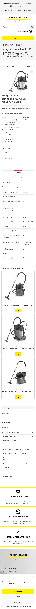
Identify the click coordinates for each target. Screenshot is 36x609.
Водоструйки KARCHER (9, 436)
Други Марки (6, 423)
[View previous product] (3, 66)
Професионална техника (10, 432)
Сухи (6, 472)
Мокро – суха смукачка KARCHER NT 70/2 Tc (18, 349)
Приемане (18, 591)
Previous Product (9, 66)
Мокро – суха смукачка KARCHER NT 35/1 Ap (18, 392)
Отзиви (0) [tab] (18, 177)
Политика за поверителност (25, 606)
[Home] (3, 57)
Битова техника (7, 418)
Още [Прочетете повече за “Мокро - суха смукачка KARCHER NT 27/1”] (18, 310)
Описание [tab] (18, 172)
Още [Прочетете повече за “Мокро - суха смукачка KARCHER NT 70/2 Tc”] (18, 354)
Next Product (27, 66)
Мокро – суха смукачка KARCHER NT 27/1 (18, 305)
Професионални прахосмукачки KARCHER (15, 464)
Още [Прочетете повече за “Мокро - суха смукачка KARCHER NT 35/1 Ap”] (18, 397)
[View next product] (32, 66)
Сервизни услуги (8, 477)
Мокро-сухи (13, 161)
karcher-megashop (18, 18)
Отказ (18, 597)
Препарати (5, 428)
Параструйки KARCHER (9, 445)
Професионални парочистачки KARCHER (15, 453)
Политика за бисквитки (9, 606)
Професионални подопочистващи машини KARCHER (15, 458)
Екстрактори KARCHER (9, 441)
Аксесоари (5, 413)
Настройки (18, 602)
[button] (33, 576)
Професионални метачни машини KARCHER (16, 449)
